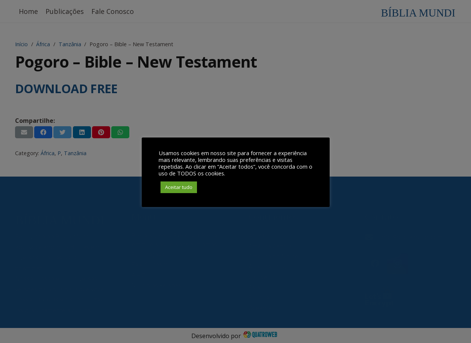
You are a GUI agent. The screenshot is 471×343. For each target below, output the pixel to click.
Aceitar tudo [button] (178, 187)
